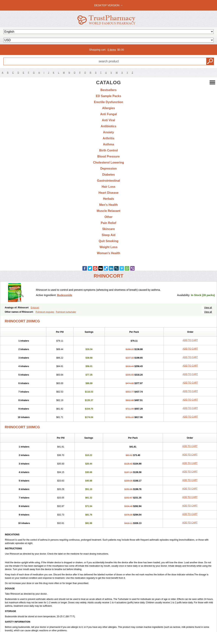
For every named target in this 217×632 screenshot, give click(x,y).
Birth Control (108, 150)
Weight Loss (109, 247)
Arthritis (108, 138)
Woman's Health (108, 253)
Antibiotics (108, 126)
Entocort (35, 307)
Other (109, 216)
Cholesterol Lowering (108, 162)
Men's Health (108, 204)
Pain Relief (108, 223)
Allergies (108, 108)
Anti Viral (108, 120)
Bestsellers (108, 90)
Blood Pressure (108, 156)
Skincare (108, 229)
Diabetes (108, 174)
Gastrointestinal (108, 180)
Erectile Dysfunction (108, 102)
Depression (108, 168)
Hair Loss (108, 186)
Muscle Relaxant (108, 210)
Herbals (108, 198)
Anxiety (108, 132)
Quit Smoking (108, 241)
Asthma (108, 144)
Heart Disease (108, 192)
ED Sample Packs (108, 96)
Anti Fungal (108, 114)
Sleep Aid (108, 235)
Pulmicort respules (45, 312)
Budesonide (64, 295)
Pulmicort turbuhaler (66, 312)
